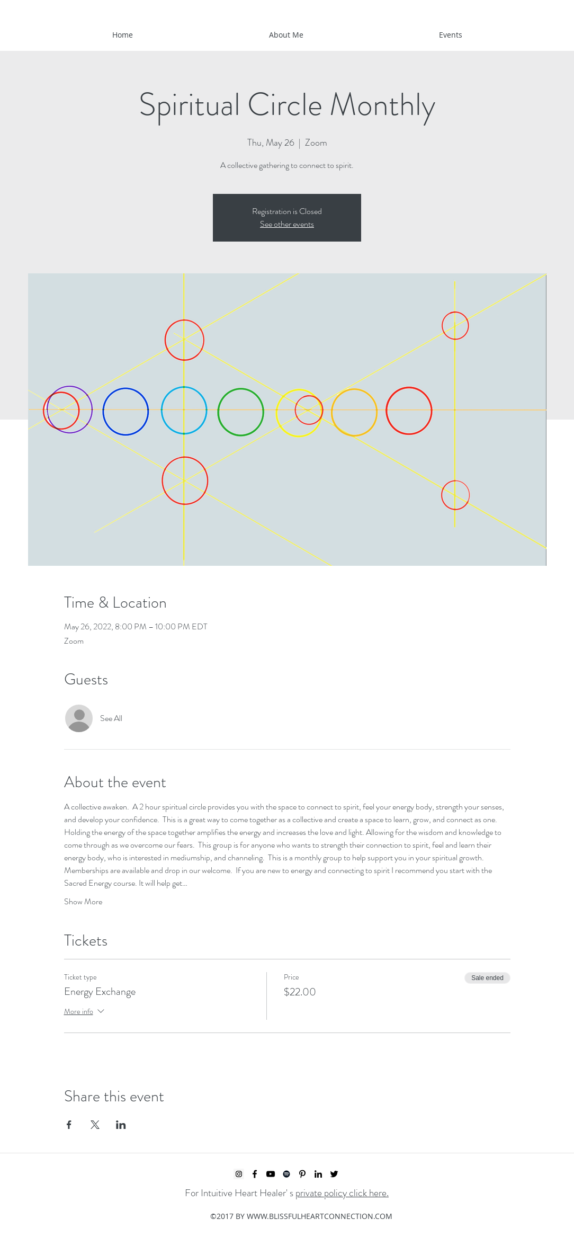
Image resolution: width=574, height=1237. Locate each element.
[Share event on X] (95, 1124)
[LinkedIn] (318, 1174)
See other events (287, 224)
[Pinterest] (302, 1174)
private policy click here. (342, 1193)
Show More (83, 901)
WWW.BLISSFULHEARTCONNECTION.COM (319, 1216)
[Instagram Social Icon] (239, 1174)
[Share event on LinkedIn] (121, 1124)
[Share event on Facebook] (69, 1124)
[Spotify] (286, 1174)
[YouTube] (270, 1174)
